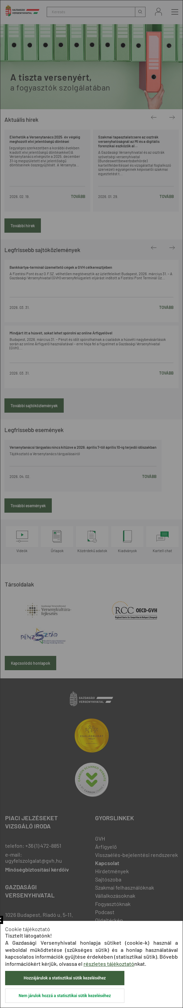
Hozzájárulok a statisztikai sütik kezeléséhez (65, 978)
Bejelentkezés (158, 11)
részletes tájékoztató (108, 963)
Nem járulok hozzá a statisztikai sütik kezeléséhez (65, 995)
